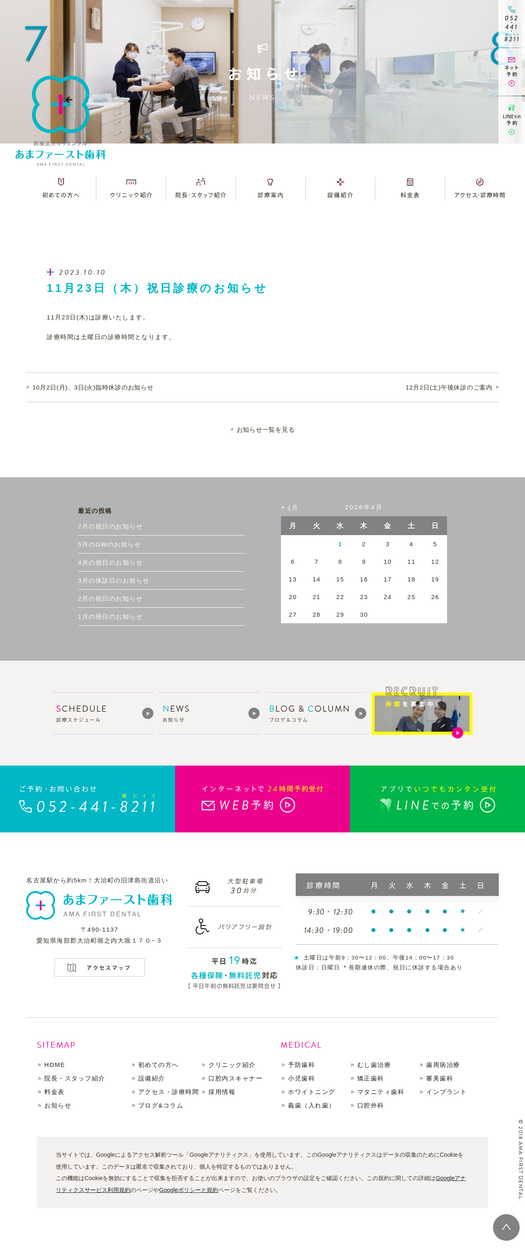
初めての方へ (158, 1064)
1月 (293, 507)
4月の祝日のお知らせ (110, 562)
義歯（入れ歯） (312, 1105)
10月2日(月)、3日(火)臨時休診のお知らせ (93, 387)
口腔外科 (370, 1105)
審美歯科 (439, 1078)
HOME (54, 1064)
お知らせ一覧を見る (266, 429)
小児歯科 (301, 1078)
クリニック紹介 (232, 1064)
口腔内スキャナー (235, 1078)
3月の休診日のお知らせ (114, 580)
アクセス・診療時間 (168, 1091)
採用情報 (221, 1091)
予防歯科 (301, 1064)
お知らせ (57, 1105)
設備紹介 (151, 1078)
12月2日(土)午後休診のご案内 (449, 387)
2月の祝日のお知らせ (110, 598)
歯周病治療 (443, 1064)
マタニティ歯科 (381, 1091)
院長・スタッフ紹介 (74, 1078)
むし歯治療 (374, 1064)
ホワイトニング (312, 1091)
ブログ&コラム (161, 1105)
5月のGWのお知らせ (109, 544)
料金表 (54, 1091)
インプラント (446, 1091)
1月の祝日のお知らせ (110, 616)
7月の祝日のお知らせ (110, 526)
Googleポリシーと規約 (188, 1190)
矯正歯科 (370, 1078)
